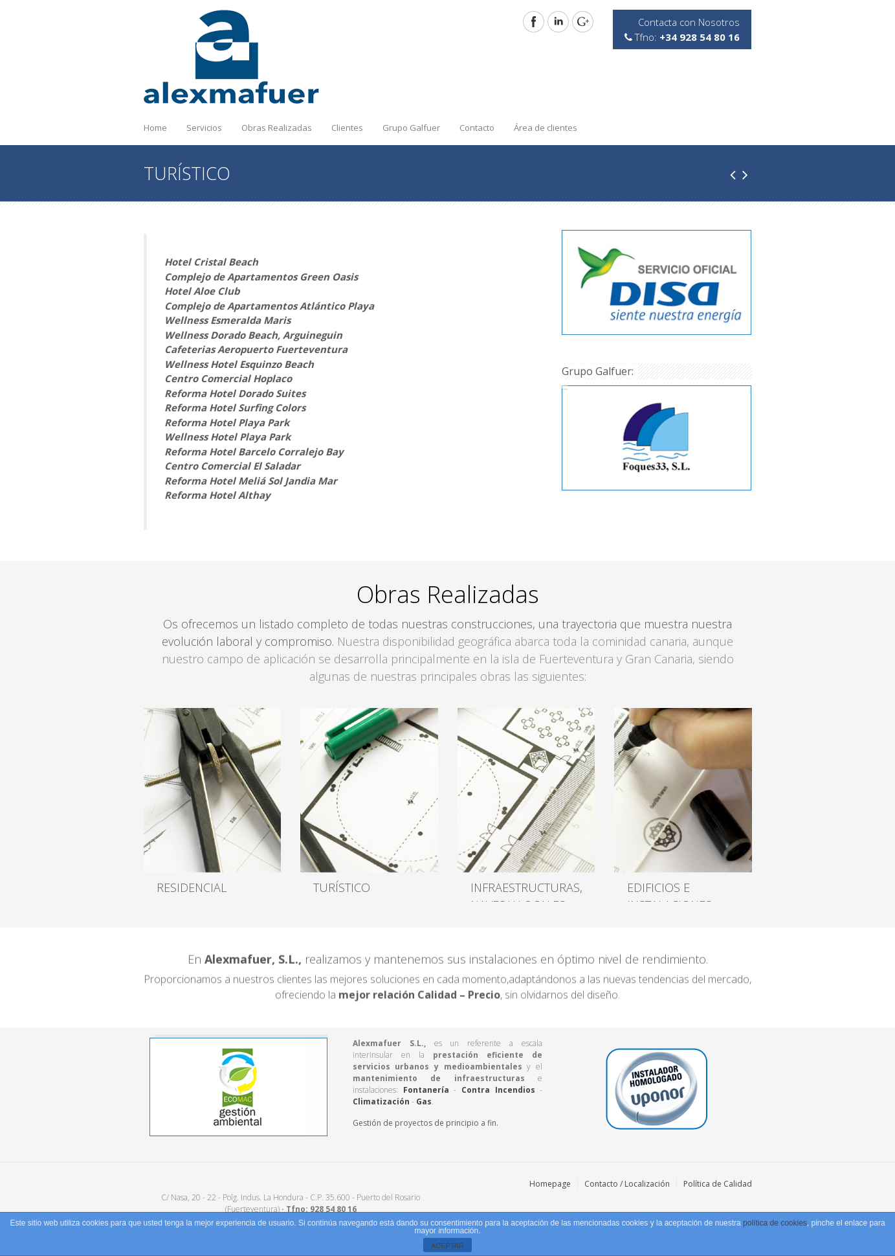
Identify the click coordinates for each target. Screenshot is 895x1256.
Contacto (476, 127)
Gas (424, 1101)
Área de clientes (545, 127)
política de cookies (775, 1222)
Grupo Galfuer (411, 127)
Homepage (550, 1183)
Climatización (381, 1101)
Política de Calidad (717, 1183)
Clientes (347, 127)
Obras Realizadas (273, 124)
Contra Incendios (498, 1089)
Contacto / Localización (627, 1183)
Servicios (201, 124)
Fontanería (426, 1089)
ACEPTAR (447, 1246)
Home (155, 127)
